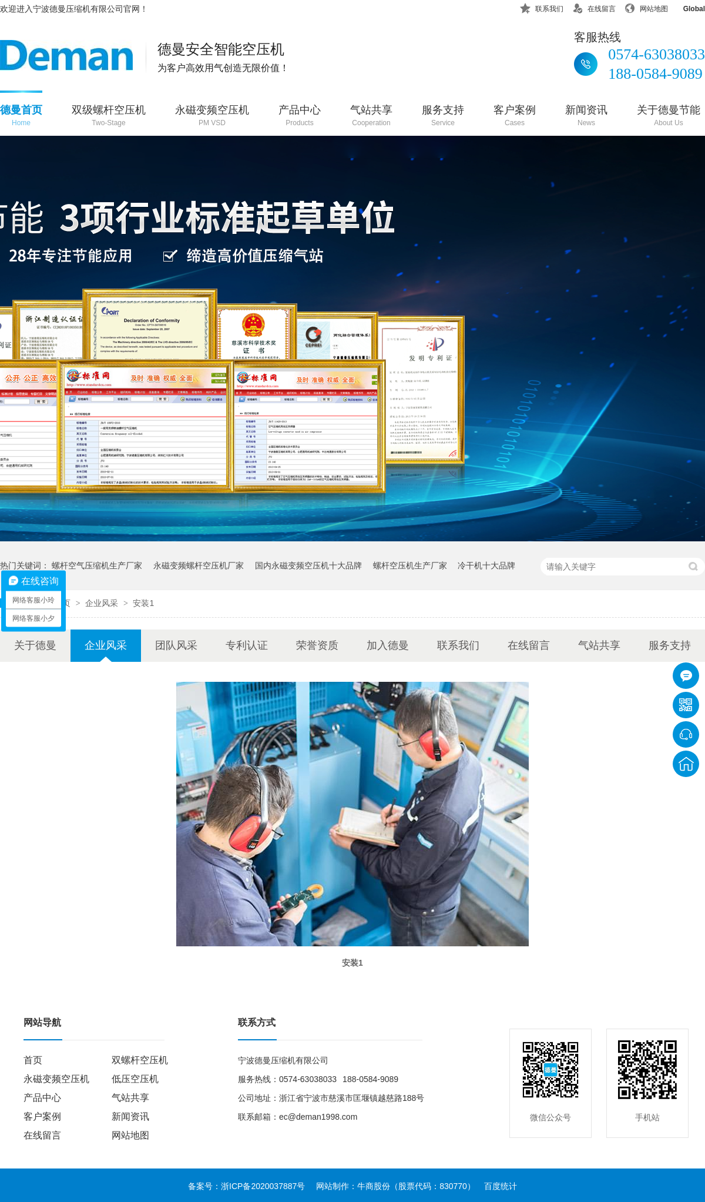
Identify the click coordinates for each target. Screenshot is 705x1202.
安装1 (143, 603)
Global (686, 7)
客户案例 (515, 116)
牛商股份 (373, 1186)
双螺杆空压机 (140, 1060)
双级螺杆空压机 (109, 116)
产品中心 (299, 116)
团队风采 (176, 645)
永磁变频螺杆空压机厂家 (198, 565)
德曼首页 (21, 116)
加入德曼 (388, 645)
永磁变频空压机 (212, 116)
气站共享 (371, 116)
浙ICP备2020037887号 (263, 1186)
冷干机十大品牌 (486, 565)
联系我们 (541, 7)
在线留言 (594, 7)
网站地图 (646, 7)
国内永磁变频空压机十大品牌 (308, 565)
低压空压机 (135, 1079)
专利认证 (247, 645)
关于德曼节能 (668, 116)
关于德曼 (35, 645)
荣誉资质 (317, 645)
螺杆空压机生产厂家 (410, 565)
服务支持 (443, 116)
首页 (33, 1060)
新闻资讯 (586, 116)
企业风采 (102, 603)
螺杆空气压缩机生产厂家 (97, 565)
